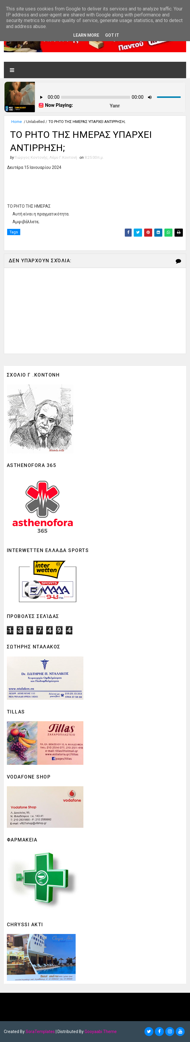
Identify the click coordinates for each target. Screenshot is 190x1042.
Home (16, 121)
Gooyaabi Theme (101, 1031)
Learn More (86, 35)
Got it (112, 35)
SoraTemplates (40, 1031)
